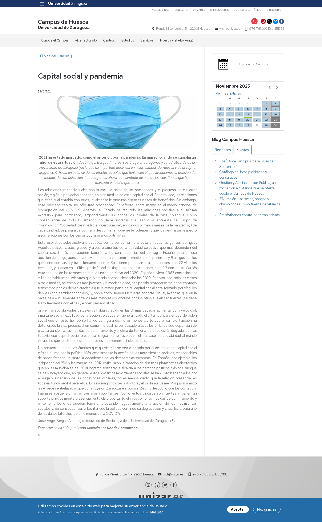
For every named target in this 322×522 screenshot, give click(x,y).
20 (247, 119)
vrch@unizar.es (229, 29)
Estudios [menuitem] (127, 40)
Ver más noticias (228, 93)
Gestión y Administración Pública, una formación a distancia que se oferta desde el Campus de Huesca (248, 188)
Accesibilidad (160, 9)
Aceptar (238, 509)
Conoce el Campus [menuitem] (55, 40)
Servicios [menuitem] (147, 40)
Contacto (181, 9)
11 (229, 114)
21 (257, 119)
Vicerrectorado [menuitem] (86, 40)
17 (220, 119)
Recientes (223, 149)
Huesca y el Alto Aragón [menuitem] (177, 40)
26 (238, 125)
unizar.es (199, 9)
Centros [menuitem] (109, 40)
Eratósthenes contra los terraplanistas (249, 215)
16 (275, 114)
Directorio (274, 9)
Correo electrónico (247, 9)
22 (266, 119)
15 (266, 114)
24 (220, 125)
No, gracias (267, 509)
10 (220, 114)
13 (248, 114)
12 (239, 114)
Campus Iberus (219, 9)
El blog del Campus (55, 56)
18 (229, 119)
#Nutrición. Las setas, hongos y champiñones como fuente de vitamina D (249, 204)
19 (238, 119)
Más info (157, 512)
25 (229, 125)
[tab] (223, 149)
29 (266, 125)
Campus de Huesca (63, 21)
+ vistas (242, 149)
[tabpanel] (248, 188)
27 (247, 125)
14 (257, 114)
